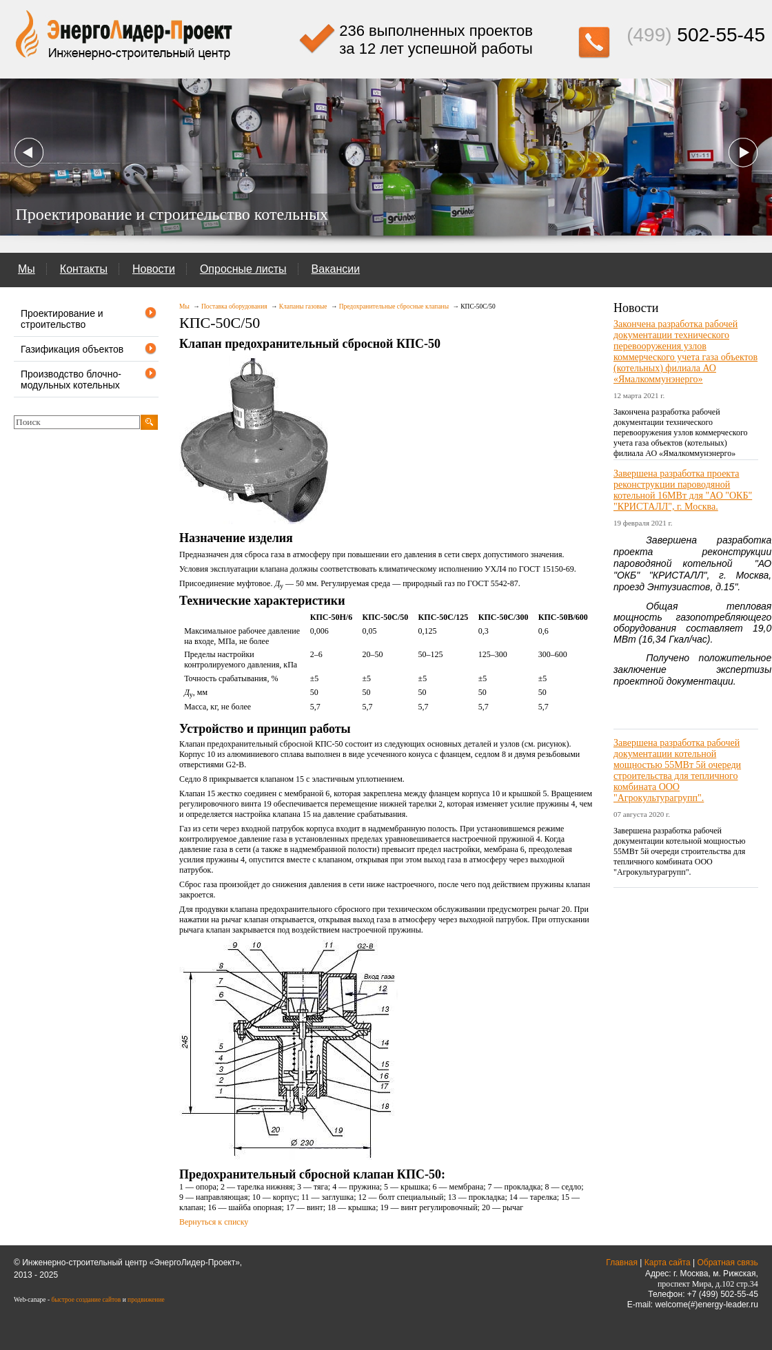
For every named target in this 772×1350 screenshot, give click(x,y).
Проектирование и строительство (89, 318)
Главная (622, 1262)
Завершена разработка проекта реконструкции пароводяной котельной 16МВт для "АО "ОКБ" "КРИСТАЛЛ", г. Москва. (682, 490)
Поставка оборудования (234, 306)
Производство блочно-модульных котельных (89, 379)
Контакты (84, 269)
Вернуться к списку (213, 1222)
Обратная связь (727, 1262)
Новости (153, 269)
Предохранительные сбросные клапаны (394, 306)
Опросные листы (243, 269)
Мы (26, 269)
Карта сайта (667, 1262)
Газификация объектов (89, 349)
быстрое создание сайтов (86, 1299)
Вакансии (336, 269)
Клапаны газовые (303, 306)
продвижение (146, 1299)
